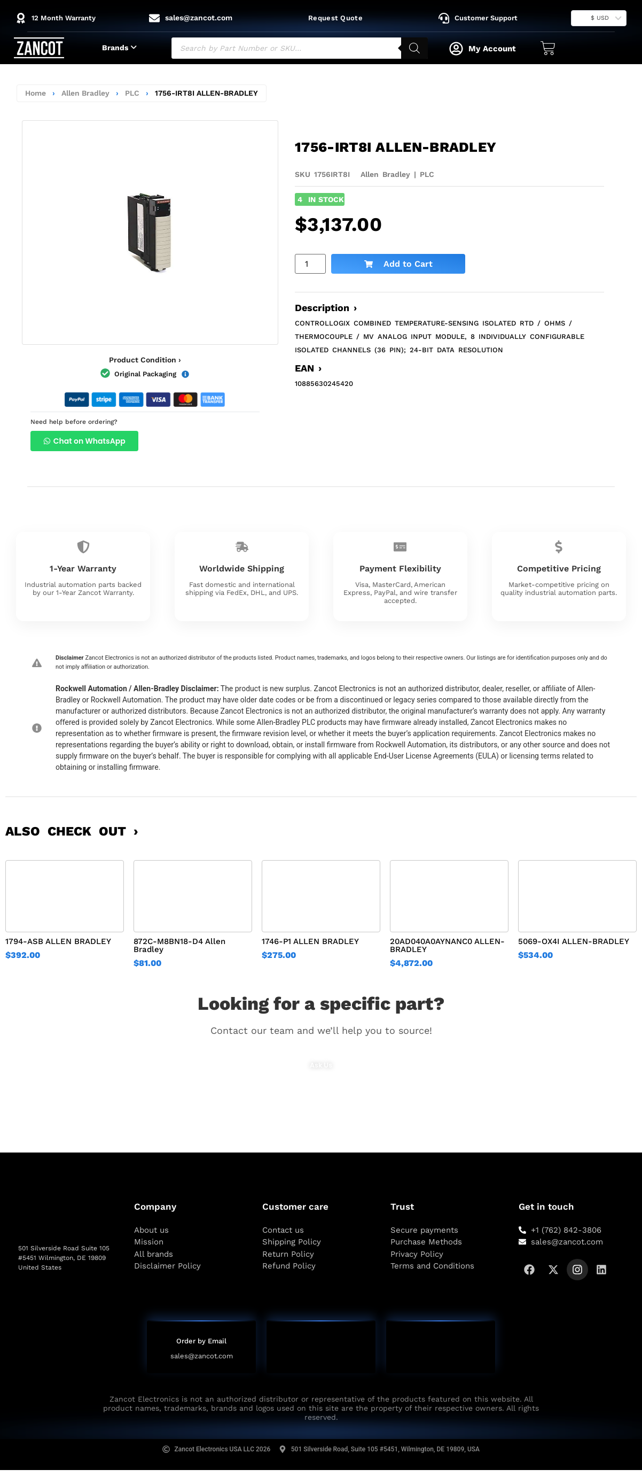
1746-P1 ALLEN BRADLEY (310, 941)
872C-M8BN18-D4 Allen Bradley (179, 945)
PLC (132, 93)
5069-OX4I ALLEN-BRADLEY (573, 941)
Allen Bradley (85, 93)
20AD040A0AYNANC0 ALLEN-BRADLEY (447, 945)
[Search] (414, 48)
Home (35, 93)
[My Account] (456, 49)
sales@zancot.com (201, 1356)
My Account (492, 48)
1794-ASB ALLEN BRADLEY (58, 941)
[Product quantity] (310, 264)
